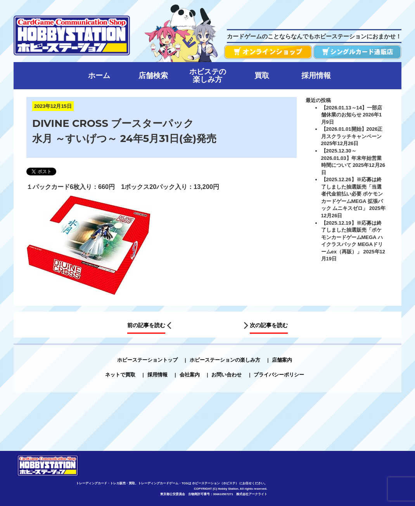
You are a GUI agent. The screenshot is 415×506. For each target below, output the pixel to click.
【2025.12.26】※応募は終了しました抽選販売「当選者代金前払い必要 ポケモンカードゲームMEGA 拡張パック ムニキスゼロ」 (352, 194)
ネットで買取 (120, 375)
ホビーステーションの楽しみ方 (225, 359)
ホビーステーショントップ (147, 359)
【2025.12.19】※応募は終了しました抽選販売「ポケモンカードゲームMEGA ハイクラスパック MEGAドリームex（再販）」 (352, 237)
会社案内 (190, 375)
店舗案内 (282, 359)
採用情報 (157, 375)
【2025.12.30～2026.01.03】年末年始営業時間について (351, 158)
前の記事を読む (146, 325)
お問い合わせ (226, 375)
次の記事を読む (269, 325)
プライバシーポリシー (279, 375)
